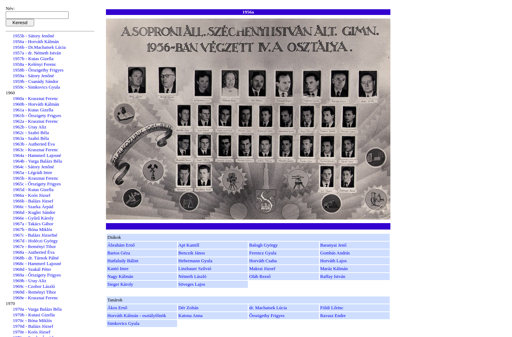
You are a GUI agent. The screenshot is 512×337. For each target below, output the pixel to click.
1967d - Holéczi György (35, 240)
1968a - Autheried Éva (33, 252)
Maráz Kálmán (334, 268)
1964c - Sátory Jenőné (33, 166)
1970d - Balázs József (33, 326)
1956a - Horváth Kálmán (36, 41)
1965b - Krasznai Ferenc (35, 178)
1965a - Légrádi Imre (32, 172)
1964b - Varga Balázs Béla (37, 161)
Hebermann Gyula (195, 260)
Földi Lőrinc (331, 307)
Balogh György (263, 245)
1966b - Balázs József (33, 201)
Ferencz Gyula (262, 253)
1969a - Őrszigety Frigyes (37, 275)
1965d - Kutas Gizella (33, 189)
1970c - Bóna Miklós (32, 320)
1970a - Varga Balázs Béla (37, 309)
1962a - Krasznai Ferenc (35, 121)
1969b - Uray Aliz (29, 280)
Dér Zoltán (188, 307)
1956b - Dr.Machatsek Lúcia (39, 47)
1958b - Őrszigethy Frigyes (38, 70)
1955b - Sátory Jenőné (33, 35)
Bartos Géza (118, 253)
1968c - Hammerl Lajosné (37, 263)
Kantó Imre (118, 268)
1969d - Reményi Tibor (34, 292)
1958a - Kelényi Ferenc (34, 64)
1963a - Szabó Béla (31, 138)
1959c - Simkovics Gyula (36, 87)
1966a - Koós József (31, 195)
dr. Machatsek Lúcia (268, 307)
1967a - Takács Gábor (33, 223)
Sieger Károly (120, 284)
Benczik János (191, 253)
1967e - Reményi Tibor (34, 246)
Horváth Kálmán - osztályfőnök (136, 315)
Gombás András (335, 253)
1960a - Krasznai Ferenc (35, 98)
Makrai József (262, 268)
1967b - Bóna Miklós (32, 229)
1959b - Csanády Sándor (35, 81)
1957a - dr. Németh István (37, 53)
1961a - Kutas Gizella (33, 109)
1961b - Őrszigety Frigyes (37, 115)
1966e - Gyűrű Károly (33, 218)
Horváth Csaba (263, 260)
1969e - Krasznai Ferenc (35, 297)
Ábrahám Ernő (121, 245)
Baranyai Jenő (333, 245)
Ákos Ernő (117, 307)
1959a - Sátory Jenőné (33, 75)
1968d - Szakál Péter (32, 269)
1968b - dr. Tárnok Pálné (36, 257)
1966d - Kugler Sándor (34, 212)
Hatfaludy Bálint (122, 260)
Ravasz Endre (333, 315)
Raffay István (332, 276)
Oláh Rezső (260, 276)
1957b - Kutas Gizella (33, 58)
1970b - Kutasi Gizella (34, 314)
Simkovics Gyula (123, 323)
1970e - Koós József (31, 332)
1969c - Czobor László (34, 286)
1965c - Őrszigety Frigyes (37, 183)
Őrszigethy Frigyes (266, 315)
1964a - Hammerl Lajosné (37, 155)
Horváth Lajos (333, 260)
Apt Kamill (188, 245)
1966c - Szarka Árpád (33, 206)
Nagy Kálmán (120, 276)
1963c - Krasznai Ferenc (35, 149)
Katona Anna (190, 315)
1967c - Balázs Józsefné (35, 235)
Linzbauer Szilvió (195, 268)
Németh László (192, 276)
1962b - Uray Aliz (29, 127)
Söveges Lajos (191, 284)
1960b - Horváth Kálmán (36, 104)
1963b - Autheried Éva (34, 144)
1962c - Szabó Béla (31, 132)
